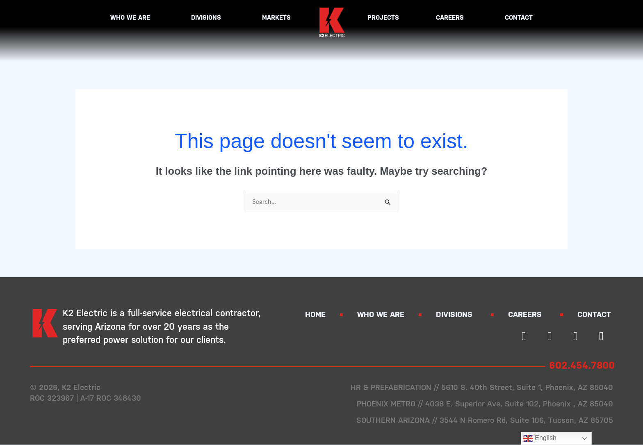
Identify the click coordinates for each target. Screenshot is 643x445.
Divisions (208, 18)
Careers (452, 18)
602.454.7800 (584, 366)
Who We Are (132, 18)
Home (315, 315)
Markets (278, 18)
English (539, 438)
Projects (383, 17)
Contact (519, 17)
